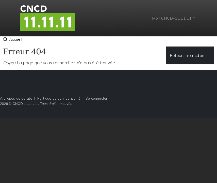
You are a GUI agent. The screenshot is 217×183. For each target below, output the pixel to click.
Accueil (15, 39)
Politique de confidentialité (59, 98)
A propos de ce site (16, 98)
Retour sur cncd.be (187, 55)
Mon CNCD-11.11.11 (172, 18)
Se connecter (96, 98)
